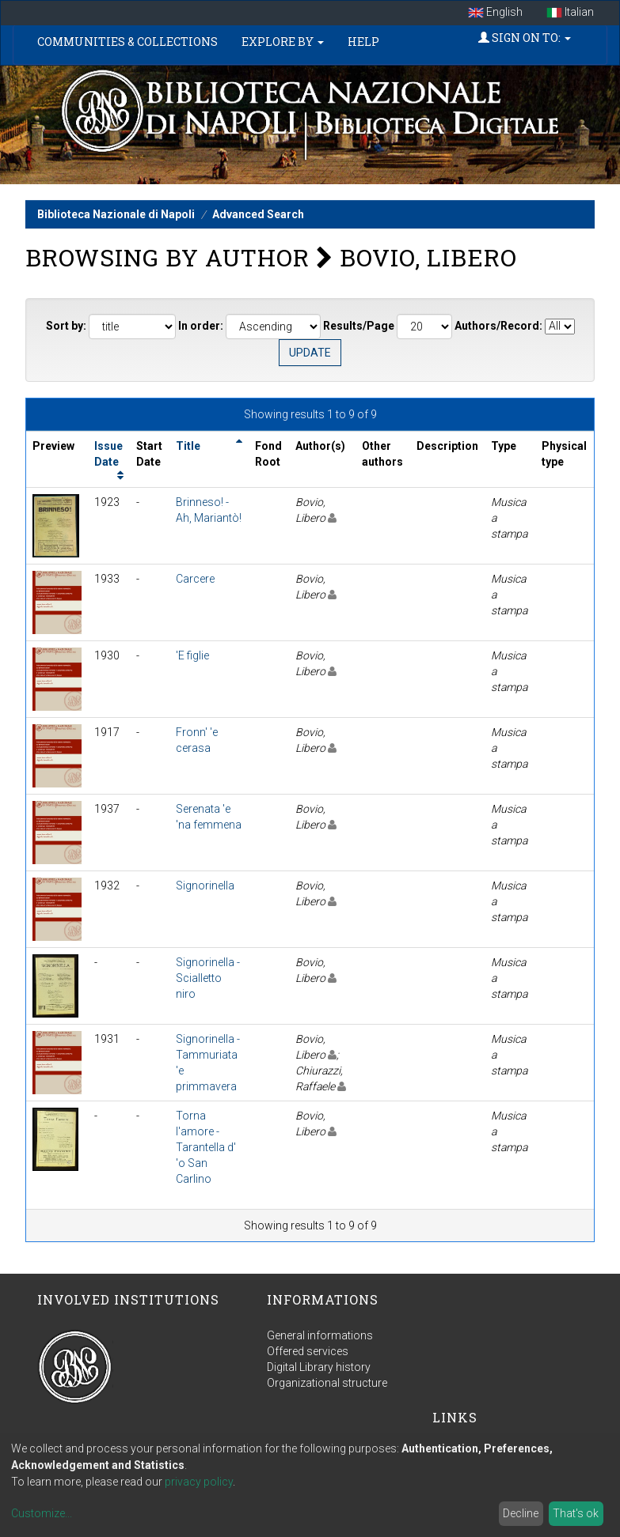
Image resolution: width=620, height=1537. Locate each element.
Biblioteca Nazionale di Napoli (116, 214)
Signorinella (205, 885)
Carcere (195, 578)
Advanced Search (258, 214)
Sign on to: (524, 37)
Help (363, 41)
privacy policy (199, 1481)
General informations (320, 1335)
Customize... (41, 1513)
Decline (520, 1513)
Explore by (283, 41)
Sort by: (66, 325)
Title (188, 446)
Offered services (307, 1351)
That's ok (576, 1513)
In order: (200, 325)
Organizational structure (327, 1383)
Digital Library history (319, 1367)
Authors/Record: (498, 325)
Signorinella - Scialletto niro (208, 978)
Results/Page (358, 325)
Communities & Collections (127, 41)
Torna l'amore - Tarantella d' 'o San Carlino (206, 1147)
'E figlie (192, 655)
